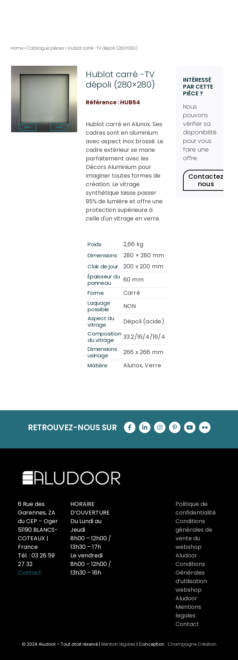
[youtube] (189, 427)
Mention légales (118, 644)
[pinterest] (174, 427)
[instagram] (159, 427)
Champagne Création (192, 644)
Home (17, 48)
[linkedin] (144, 427)
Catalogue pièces (45, 48)
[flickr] (204, 427)
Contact (29, 573)
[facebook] (129, 427)
